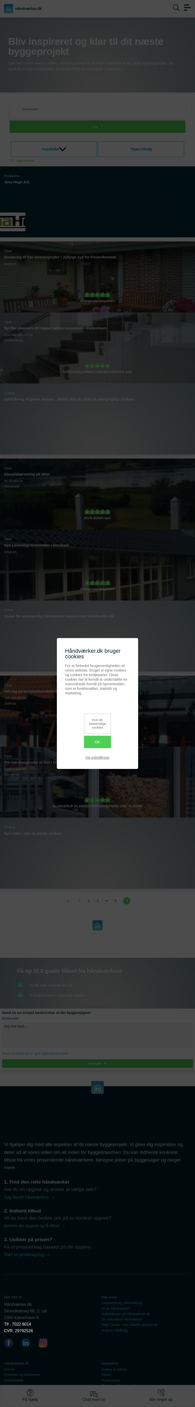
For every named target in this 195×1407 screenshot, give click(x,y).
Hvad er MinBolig (115, 1330)
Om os (9, 1369)
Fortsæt (97, 1064)
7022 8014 (21, 1324)
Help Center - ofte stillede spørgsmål (129, 1325)
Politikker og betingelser (22, 1375)
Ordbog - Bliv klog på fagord (123, 1385)
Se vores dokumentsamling (122, 1391)
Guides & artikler (114, 1369)
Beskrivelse (10, 1018)
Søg (97, 127)
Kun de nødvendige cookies (97, 723)
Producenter (111, 1380)
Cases (106, 1375)
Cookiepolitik (14, 1380)
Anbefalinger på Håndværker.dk (126, 1314)
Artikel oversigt (15, 1385)
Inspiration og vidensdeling (122, 1303)
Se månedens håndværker (122, 1319)
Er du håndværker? (116, 1308)
